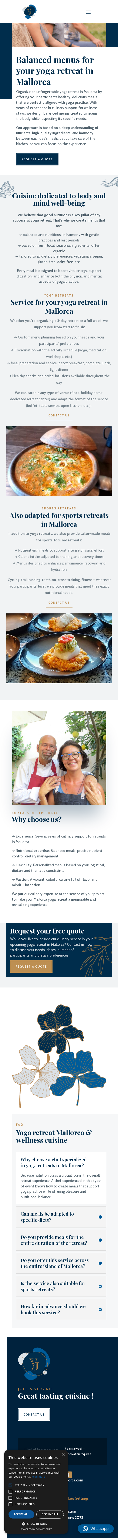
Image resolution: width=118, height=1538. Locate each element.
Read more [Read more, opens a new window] (38, 1476)
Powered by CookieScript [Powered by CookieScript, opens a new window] (36, 1529)
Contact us (59, 415)
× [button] (63, 1454)
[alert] (36, 1492)
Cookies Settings (75, 1498)
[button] (96, 1528)
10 (75, 490)
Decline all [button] (50, 1514)
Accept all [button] (21, 1514)
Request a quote (37, 159)
